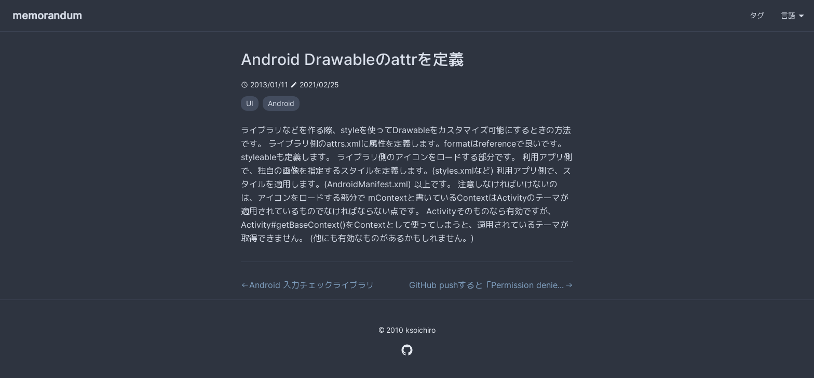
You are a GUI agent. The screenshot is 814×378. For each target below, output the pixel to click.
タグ (757, 15)
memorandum (47, 15)
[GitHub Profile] (407, 348)
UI (249, 103)
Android (281, 103)
